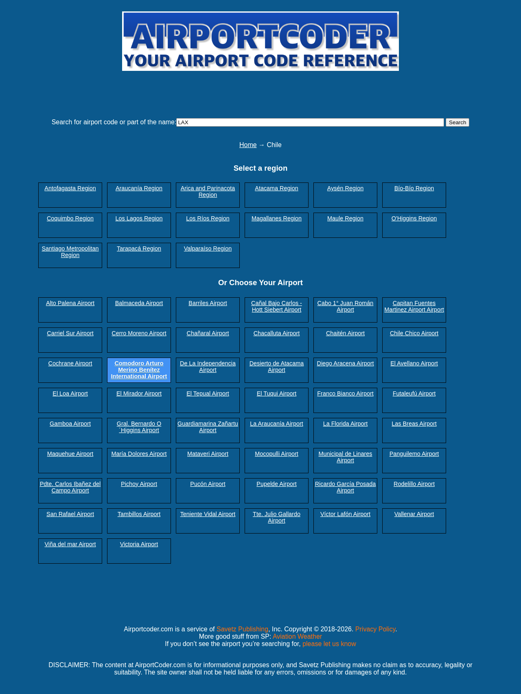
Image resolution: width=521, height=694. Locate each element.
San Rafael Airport (70, 514)
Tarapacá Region (139, 248)
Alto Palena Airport (70, 303)
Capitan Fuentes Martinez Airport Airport (414, 306)
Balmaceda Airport (139, 303)
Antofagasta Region (70, 188)
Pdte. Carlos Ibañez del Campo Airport (70, 487)
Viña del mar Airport (70, 544)
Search (457, 122)
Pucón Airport (207, 484)
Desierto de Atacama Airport (277, 366)
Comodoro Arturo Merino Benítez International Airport (139, 370)
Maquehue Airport (70, 453)
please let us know (329, 643)
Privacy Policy (375, 629)
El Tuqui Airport (277, 393)
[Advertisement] (260, 90)
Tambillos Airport (139, 514)
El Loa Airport (70, 393)
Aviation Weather (297, 636)
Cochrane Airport (70, 363)
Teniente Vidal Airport (208, 514)
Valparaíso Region (208, 248)
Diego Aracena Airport (345, 363)
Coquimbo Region (70, 218)
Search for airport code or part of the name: (114, 122)
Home (248, 144)
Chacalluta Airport (277, 333)
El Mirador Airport (139, 393)
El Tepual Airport (207, 393)
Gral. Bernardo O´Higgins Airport (139, 426)
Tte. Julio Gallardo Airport (276, 517)
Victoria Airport (139, 544)
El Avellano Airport (414, 363)
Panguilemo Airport (414, 453)
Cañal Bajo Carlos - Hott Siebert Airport (276, 306)
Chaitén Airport (345, 333)
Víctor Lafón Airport (345, 514)
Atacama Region (276, 188)
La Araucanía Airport (276, 423)
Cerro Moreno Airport (139, 333)
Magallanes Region (277, 218)
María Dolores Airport (139, 453)
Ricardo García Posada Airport (345, 487)
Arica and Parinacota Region (208, 191)
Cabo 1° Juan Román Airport (345, 306)
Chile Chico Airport (414, 333)
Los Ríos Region (207, 218)
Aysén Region (345, 188)
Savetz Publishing (242, 629)
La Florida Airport (345, 423)
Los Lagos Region (138, 218)
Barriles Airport (207, 303)
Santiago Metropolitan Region (70, 251)
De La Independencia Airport (208, 366)
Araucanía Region (139, 188)
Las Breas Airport (414, 423)
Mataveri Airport (207, 453)
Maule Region (345, 218)
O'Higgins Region (414, 218)
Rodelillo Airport (414, 484)
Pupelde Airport (276, 484)
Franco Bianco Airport (345, 393)
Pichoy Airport (139, 484)
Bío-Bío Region (414, 188)
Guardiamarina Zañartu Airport (207, 426)
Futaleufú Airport (414, 393)
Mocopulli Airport (276, 453)
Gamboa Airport (70, 423)
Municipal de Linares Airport (345, 456)
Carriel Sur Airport (70, 333)
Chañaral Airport (208, 333)
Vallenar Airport (414, 514)
